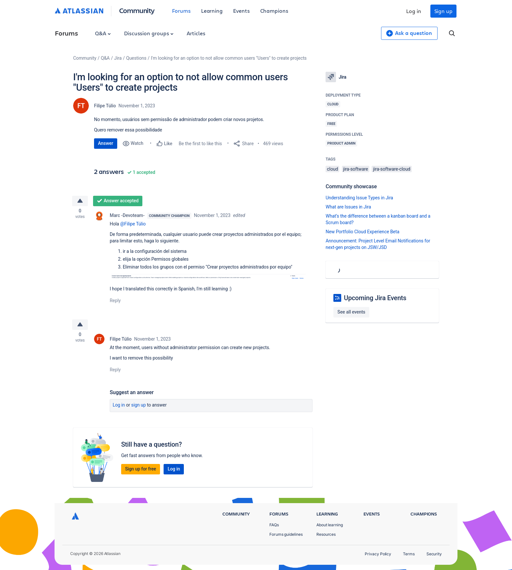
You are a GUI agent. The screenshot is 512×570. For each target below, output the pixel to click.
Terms (409, 553)
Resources (326, 534)
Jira (118, 58)
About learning (329, 524)
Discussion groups (149, 33)
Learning (212, 10)
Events (241, 10)
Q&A (103, 33)
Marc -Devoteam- (127, 216)
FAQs (274, 524)
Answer (105, 143)
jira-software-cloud (391, 169)
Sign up (443, 11)
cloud (332, 169)
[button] (208, 278)
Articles (196, 33)
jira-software (355, 169)
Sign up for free (140, 471)
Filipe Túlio (105, 105)
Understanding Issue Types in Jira (359, 197)
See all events (351, 312)
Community (137, 10)
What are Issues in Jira (348, 206)
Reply (115, 302)
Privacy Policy (378, 553)
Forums (181, 10)
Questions (136, 58)
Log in (413, 11)
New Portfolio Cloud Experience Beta (362, 231)
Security (434, 553)
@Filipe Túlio (133, 225)
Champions (274, 10)
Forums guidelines (286, 534)
